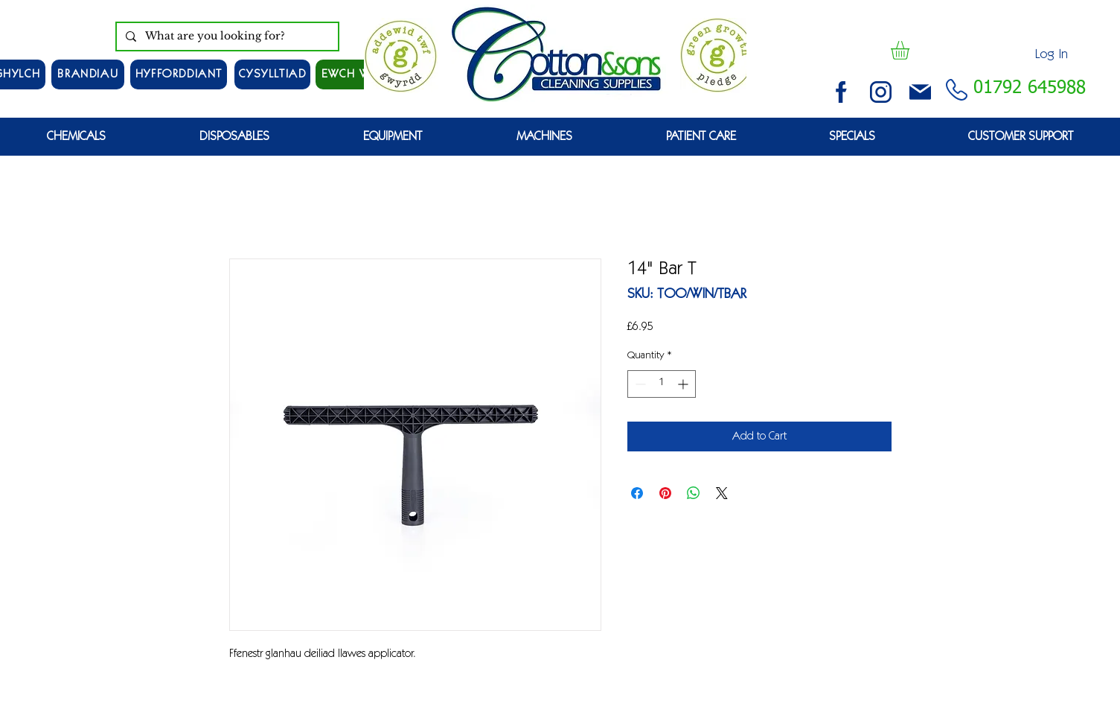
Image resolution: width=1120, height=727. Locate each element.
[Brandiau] (87, 74)
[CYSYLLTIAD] (272, 74)
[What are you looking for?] (226, 36)
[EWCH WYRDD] (360, 74)
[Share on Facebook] (637, 493)
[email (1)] (920, 92)
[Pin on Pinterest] (665, 493)
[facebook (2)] (841, 92)
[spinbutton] (661, 384)
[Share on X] (722, 493)
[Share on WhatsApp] (694, 493)
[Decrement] (639, 384)
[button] (911, 50)
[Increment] (684, 384)
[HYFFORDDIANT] (178, 74)
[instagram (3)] (881, 92)
